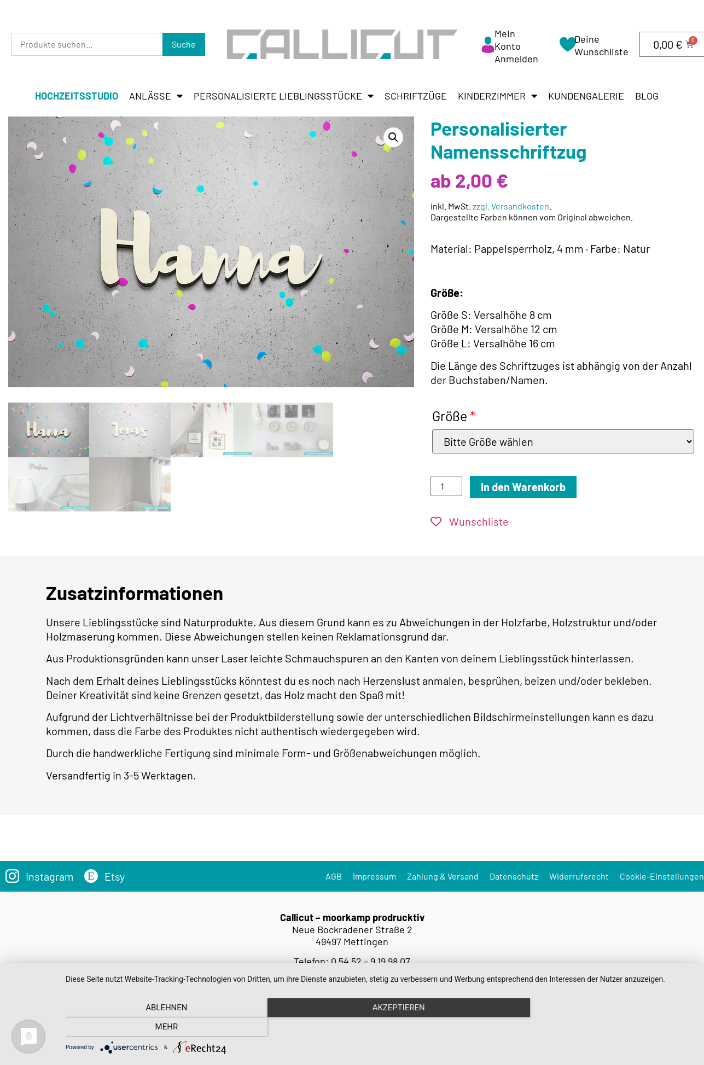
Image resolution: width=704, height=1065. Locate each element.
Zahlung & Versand (443, 874)
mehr (598, 1027)
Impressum (374, 874)
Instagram (50, 874)
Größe (453, 416)
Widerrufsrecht (579, 874)
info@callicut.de (368, 970)
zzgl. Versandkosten (511, 206)
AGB (333, 874)
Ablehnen (160, 1027)
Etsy (115, 874)
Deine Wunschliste (601, 45)
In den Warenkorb (523, 486)
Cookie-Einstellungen (662, 874)
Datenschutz (514, 874)
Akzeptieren (379, 1027)
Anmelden (516, 58)
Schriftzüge (416, 96)
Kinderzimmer (497, 95)
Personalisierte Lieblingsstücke (284, 95)
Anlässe (156, 95)
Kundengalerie (586, 96)
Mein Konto (507, 39)
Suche (184, 44)
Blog (647, 96)
